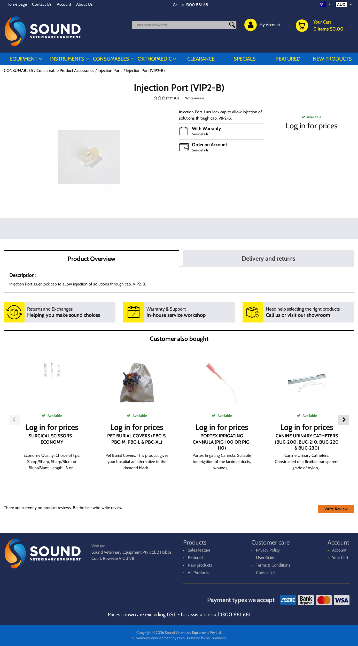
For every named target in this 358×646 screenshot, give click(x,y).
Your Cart (340, 557)
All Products (198, 572)
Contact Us (42, 4)
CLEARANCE (201, 59)
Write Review (336, 508)
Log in (296, 125)
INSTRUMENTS (67, 59)
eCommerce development (152, 638)
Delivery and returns (268, 258)
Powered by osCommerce (206, 638)
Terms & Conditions (273, 565)
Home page (16, 4)
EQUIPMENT (23, 59)
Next (343, 420)
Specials (245, 59)
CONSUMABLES (111, 59)
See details (200, 134)
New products (332, 59)
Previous (14, 420)
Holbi (181, 638)
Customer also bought (179, 338)
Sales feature (199, 550)
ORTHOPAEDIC (155, 59)
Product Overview (91, 258)
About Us (84, 4)
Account (64, 4)
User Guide (265, 557)
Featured (288, 59)
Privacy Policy (268, 550)
